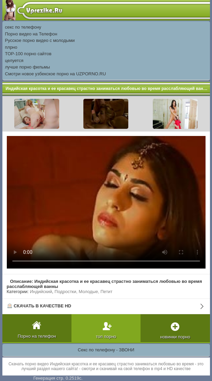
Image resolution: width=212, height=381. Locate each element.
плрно (11, 47)
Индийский (41, 291)
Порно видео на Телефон (31, 33)
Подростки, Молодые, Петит (83, 291)
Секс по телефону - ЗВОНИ (106, 349)
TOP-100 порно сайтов (28, 53)
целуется (14, 60)
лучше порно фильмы (27, 67)
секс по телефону (23, 27)
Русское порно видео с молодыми (40, 40)
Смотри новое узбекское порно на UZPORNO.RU (55, 73)
